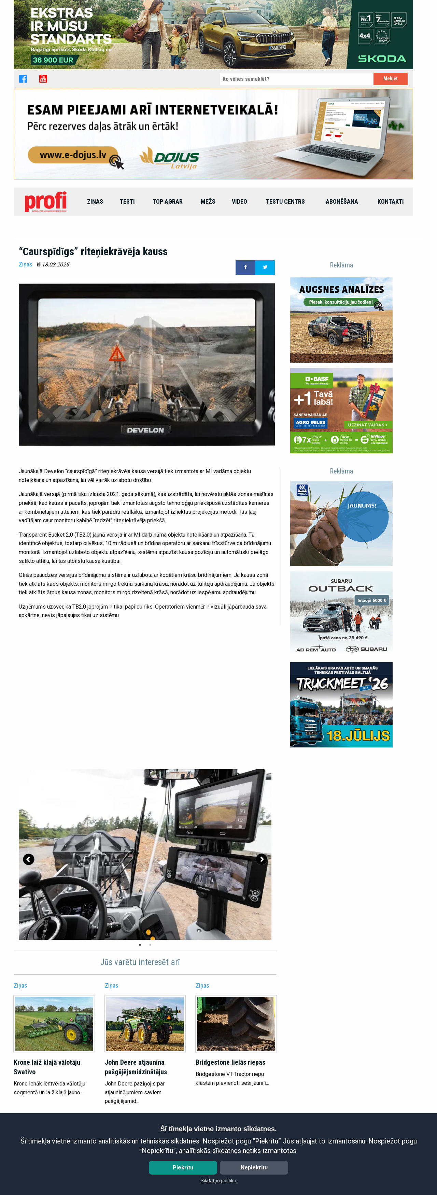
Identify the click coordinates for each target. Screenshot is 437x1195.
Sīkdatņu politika (218, 1180)
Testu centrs (285, 201)
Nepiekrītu (254, 1167)
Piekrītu (183, 1167)
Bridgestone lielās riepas (230, 1062)
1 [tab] (140, 945)
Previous (28, 859)
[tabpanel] (145, 854)
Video (239, 201)
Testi (127, 201)
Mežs (208, 201)
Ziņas (95, 201)
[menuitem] (46, 202)
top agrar (168, 201)
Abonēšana (342, 201)
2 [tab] (150, 945)
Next (261, 859)
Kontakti (391, 201)
